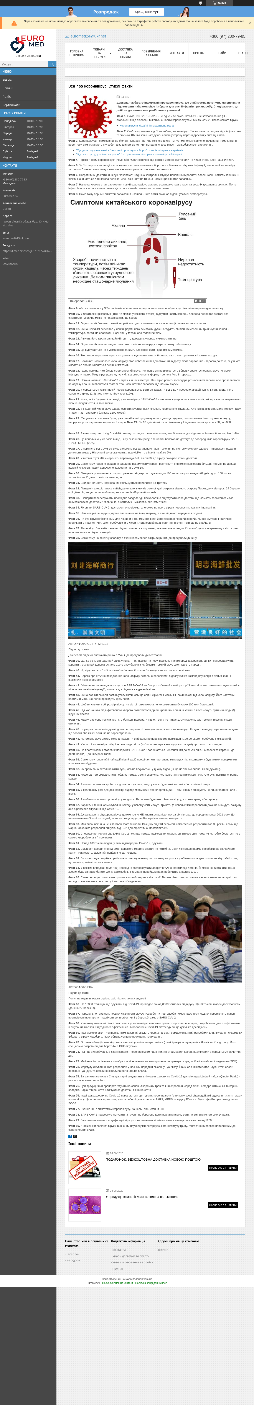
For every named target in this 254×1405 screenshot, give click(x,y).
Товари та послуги (99, 53)
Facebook (73, 1254)
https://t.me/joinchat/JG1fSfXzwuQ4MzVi (28, 251)
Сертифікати (11, 105)
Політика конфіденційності (151, 1283)
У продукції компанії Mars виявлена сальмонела (142, 1197)
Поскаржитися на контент (117, 1283)
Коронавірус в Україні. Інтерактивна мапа (147, 125)
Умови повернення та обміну (132, 1262)
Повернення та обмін (151, 53)
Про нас (199, 53)
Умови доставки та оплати (131, 1256)
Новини (8, 88)
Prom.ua (147, 1279)
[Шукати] (52, 64)
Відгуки (8, 79)
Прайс (7, 96)
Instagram (73, 1260)
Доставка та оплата (125, 53)
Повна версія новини (223, 1167)
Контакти (177, 53)
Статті (243, 53)
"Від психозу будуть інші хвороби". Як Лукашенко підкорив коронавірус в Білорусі (129, 154)
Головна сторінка (76, 53)
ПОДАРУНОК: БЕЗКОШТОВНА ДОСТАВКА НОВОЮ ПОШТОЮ (153, 1159)
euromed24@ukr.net (16, 238)
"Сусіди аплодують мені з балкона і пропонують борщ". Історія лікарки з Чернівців (129, 150)
